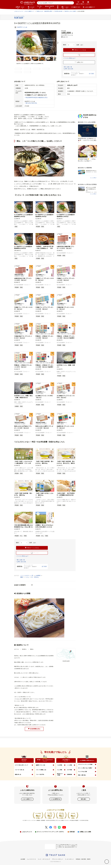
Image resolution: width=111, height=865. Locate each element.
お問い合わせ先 (68, 68)
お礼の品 (20, 7)
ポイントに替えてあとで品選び (85, 768)
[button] (31, 202)
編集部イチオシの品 (40, 765)
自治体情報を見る (34, 729)
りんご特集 (59, 769)
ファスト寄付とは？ (70, 58)
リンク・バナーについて (44, 859)
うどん (27, 577)
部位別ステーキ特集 (60, 774)
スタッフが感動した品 (41, 769)
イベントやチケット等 (27, 575)
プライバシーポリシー (57, 859)
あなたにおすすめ (49, 7)
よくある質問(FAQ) (55, 799)
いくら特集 (69, 765)
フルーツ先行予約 (40, 774)
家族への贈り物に (82, 775)
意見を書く (83, 799)
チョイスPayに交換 (82, 771)
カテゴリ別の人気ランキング (21, 765)
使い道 (66, 7)
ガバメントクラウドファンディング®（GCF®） (51, 831)
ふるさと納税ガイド (27, 799)
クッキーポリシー (69, 859)
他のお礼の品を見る (31, 103)
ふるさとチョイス (27, 831)
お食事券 (38, 575)
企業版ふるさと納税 (85, 831)
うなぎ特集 (59, 765)
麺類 (21, 577)
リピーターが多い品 (19, 769)
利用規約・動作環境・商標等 (83, 859)
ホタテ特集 (69, 769)
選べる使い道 (68, 67)
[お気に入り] (107, 861)
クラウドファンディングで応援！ (85, 764)
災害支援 (72, 831)
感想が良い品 (18, 774)
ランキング (39, 7)
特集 (57, 7)
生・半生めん (35, 577)
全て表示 (91, 73)
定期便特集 (69, 774)
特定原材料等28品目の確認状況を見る (37, 97)
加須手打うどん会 (22, 27)
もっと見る (93, 177)
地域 (31, 7)
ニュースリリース (31, 859)
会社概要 (23, 859)
